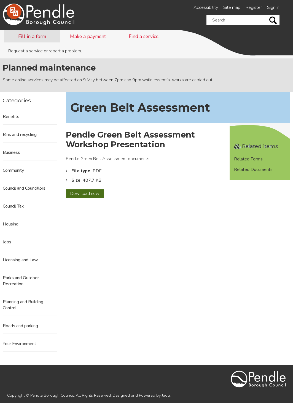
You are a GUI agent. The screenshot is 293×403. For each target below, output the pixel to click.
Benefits (11, 117)
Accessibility (205, 7)
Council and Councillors (24, 188)
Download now (87, 194)
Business (11, 152)
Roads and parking (20, 326)
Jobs (7, 242)
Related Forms (248, 159)
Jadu (166, 395)
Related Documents (253, 169)
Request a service (25, 51)
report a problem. (65, 51)
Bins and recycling (20, 134)
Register (254, 7)
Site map (231, 7)
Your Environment (19, 344)
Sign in (273, 7)
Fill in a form (32, 36)
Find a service (143, 36)
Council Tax (13, 206)
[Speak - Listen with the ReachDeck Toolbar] (14, 11)
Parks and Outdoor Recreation (21, 281)
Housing (10, 224)
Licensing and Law (20, 260)
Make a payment (88, 36)
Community (13, 170)
